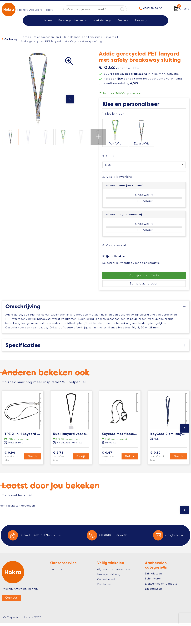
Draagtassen (153, 591)
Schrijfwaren (153, 581)
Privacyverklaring (109, 577)
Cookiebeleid (106, 582)
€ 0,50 (159, 459)
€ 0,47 (111, 459)
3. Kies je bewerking (117, 171)
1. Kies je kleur (113, 113)
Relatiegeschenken (71, 20)
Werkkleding (101, 20)
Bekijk (32, 459)
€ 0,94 (13, 459)
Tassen (139, 20)
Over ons (55, 572)
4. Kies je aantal (114, 239)
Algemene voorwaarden (113, 572)
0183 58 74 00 (153, 8)
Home (25, 36)
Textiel (122, 20)
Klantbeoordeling (120, 83)
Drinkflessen (153, 576)
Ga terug (10, 39)
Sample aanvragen (144, 278)
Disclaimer (104, 587)
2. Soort (108, 151)
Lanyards (110, 36)
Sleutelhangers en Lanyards (81, 36)
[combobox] (91, 9)
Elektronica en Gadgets (161, 586)
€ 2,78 (62, 459)
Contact (11, 600)
